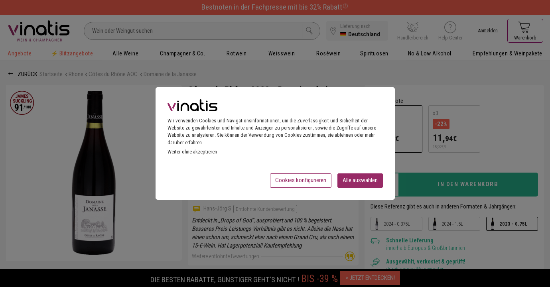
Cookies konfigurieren (300, 182)
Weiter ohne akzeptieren (192, 154)
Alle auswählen (360, 182)
